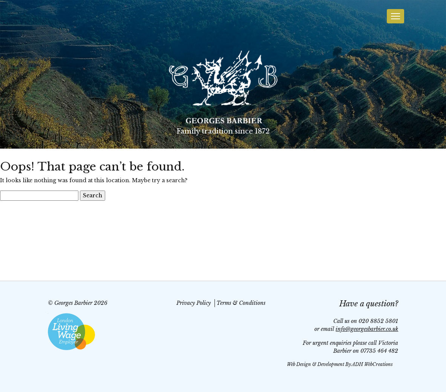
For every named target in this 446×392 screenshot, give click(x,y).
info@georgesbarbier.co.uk (367, 329)
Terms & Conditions (240, 303)
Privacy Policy (193, 303)
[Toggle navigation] (395, 16)
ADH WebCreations (372, 364)
